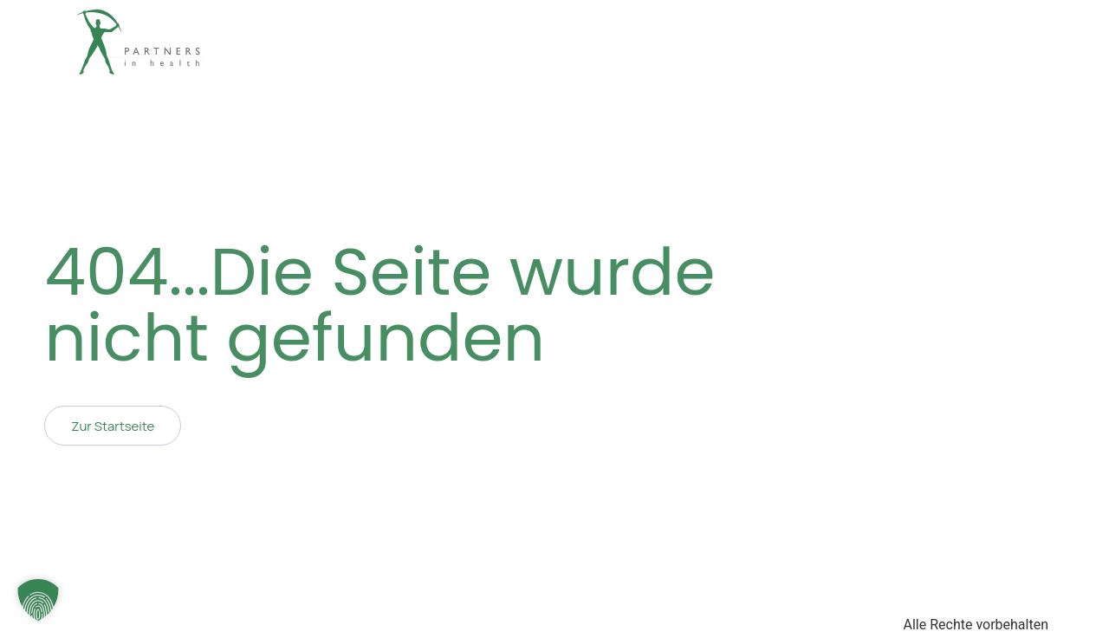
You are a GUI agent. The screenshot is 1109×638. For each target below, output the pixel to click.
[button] (38, 600)
